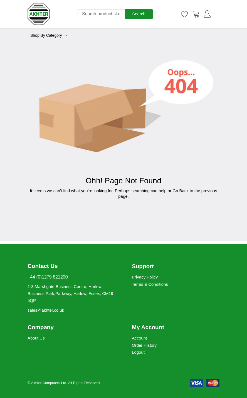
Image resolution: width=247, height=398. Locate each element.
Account (139, 338)
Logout (138, 352)
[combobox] (101, 14)
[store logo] (39, 14)
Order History (144, 345)
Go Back (180, 190)
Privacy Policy (145, 277)
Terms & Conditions (150, 284)
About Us (36, 338)
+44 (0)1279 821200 (48, 277)
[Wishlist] (184, 14)
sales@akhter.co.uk (46, 310)
